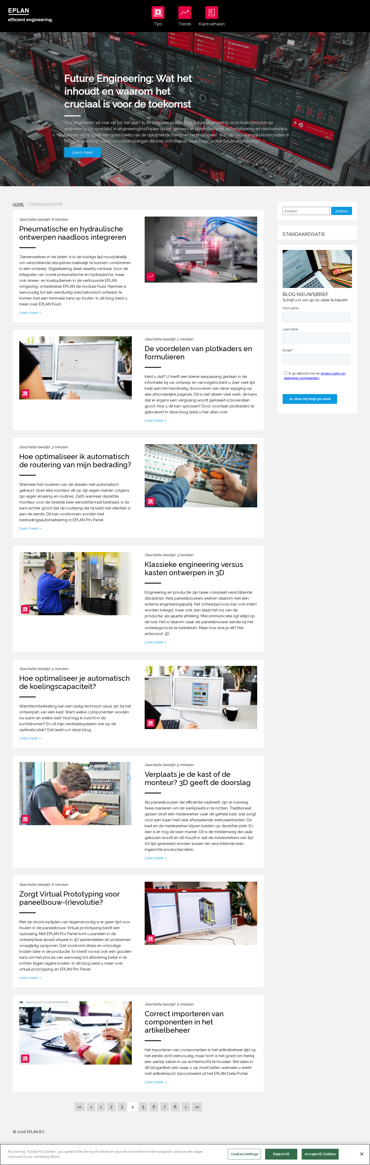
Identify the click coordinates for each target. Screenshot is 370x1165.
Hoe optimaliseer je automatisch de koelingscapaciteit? (74, 682)
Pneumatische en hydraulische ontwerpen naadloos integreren (72, 233)
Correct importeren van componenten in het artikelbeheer (184, 1022)
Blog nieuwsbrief (306, 294)
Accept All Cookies (320, 1159)
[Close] (361, 1158)
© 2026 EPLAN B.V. (29, 1132)
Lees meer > (30, 312)
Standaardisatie (304, 234)
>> (197, 1106)
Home (18, 204)
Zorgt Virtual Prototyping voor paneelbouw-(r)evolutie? (69, 898)
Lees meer (82, 152)
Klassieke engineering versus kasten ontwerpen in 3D (194, 568)
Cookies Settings (244, 1159)
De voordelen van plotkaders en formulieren (198, 352)
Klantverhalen (212, 16)
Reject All (281, 1159)
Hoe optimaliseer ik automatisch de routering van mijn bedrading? (75, 460)
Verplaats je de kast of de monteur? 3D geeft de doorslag (198, 778)
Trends (184, 16)
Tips (158, 16)
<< (80, 1106)
